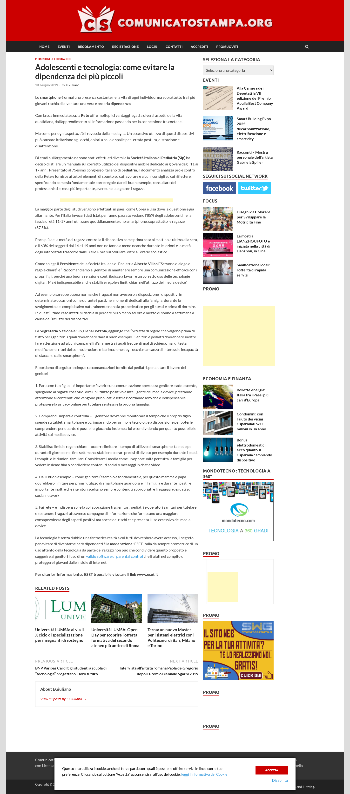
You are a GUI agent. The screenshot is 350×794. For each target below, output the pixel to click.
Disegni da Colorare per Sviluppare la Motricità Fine (253, 217)
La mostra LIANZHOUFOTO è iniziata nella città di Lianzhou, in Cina (253, 243)
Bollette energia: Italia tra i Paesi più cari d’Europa (253, 394)
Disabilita (280, 780)
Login (152, 47)
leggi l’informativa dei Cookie (204, 774)
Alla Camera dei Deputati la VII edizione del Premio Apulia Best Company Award (255, 98)
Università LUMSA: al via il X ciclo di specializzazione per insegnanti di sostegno (59, 635)
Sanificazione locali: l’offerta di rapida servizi (253, 269)
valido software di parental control (114, 556)
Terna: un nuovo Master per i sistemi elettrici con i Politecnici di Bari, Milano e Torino (171, 637)
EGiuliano (72, 85)
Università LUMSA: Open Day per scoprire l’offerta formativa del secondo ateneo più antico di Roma (115, 637)
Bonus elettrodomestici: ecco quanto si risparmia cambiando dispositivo (254, 450)
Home (44, 47)
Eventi (64, 47)
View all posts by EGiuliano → (63, 698)
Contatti (174, 47)
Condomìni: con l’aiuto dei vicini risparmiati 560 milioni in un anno (251, 421)
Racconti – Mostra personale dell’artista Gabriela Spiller (255, 157)
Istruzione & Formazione (53, 59)
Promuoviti (227, 47)
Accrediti (199, 47)
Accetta (271, 770)
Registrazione (125, 47)
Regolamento (91, 47)
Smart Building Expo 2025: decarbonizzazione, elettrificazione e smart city (254, 128)
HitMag (308, 787)
